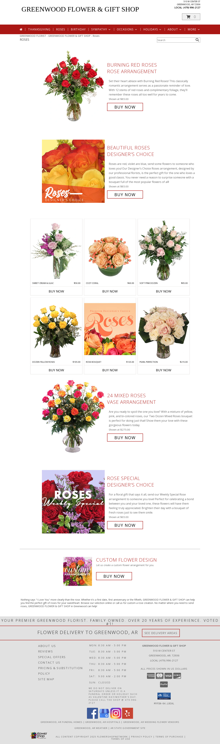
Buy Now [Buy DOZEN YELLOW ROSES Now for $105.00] (56, 370)
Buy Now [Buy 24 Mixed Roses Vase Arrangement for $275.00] (125, 437)
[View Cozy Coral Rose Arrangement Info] (110, 250)
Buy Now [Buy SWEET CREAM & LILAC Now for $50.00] (56, 291)
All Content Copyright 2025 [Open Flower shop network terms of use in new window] (76, 736)
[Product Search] (175, 40)
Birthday (78, 29)
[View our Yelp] (127, 717)
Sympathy (101, 29)
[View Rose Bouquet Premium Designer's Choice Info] (110, 329)
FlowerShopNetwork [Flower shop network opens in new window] (112, 736)
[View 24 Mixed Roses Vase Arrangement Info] (73, 416)
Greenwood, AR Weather (90, 727)
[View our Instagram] (115, 717)
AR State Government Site (128, 727)
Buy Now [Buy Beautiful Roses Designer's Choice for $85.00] (125, 194)
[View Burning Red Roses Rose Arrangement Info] (73, 86)
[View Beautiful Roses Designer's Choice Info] (73, 171)
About (175, 29)
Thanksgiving (39, 29)
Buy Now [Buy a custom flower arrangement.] (114, 576)
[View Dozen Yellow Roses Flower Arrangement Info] (56, 329)
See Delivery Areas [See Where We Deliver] (161, 633)
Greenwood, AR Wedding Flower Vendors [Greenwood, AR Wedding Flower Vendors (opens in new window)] (151, 721)
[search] (197, 40)
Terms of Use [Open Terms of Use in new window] (120, 738)
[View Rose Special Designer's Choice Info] (73, 501)
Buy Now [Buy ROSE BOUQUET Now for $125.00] (110, 370)
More (194, 29)
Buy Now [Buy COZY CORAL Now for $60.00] (110, 291)
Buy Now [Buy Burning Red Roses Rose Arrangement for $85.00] (125, 107)
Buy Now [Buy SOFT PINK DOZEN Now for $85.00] (163, 291)
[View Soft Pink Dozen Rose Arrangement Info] (163, 250)
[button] (191, 16)
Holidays (152, 29)
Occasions (127, 29)
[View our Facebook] (92, 717)
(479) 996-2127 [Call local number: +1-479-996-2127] (191, 7)
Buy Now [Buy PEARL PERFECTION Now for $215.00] (163, 370)
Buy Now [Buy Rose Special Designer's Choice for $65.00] (125, 525)
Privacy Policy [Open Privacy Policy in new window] (141, 736)
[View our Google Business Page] (104, 717)
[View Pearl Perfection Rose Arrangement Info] (163, 329)
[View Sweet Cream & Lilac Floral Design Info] (56, 250)
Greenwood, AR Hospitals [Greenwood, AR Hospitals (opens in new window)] (102, 721)
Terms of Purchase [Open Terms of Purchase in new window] (169, 736)
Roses (60, 29)
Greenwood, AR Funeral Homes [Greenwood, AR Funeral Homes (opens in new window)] (61, 721)
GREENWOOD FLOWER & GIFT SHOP (80, 9)
